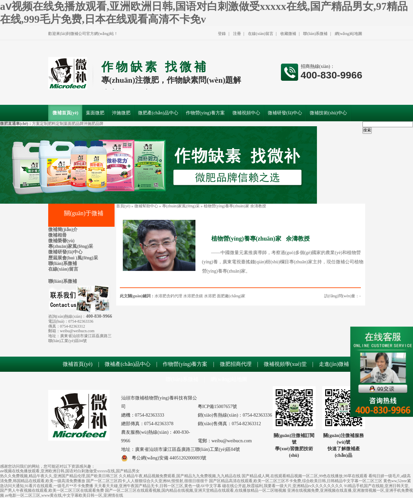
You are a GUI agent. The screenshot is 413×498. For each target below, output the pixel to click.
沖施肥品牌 (93, 123)
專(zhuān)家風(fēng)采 (70, 246)
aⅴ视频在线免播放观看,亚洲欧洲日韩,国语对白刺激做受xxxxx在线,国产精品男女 (70, 471)
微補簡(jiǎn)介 (63, 229)
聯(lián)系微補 (315, 33)
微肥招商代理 (236, 364)
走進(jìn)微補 (334, 364)
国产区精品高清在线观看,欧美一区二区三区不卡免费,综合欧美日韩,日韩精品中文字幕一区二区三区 (295, 481)
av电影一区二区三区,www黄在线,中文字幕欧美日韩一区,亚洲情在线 (64, 495)
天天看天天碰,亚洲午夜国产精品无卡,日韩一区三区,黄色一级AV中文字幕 (157, 485)
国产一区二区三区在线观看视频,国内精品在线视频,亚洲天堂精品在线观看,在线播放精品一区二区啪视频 (195, 490)
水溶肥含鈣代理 (168, 296)
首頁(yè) (123, 206)
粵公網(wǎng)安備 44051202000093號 (164, 457)
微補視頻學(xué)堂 (285, 364)
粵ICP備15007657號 (217, 406)
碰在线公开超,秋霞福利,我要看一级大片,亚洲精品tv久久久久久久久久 (282, 485)
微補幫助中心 (146, 206)
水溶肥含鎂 (193, 296)
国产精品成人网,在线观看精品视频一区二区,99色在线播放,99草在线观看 (304, 476)
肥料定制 (56, 123)
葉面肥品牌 (74, 123)
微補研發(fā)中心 (65, 251)
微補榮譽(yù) (61, 240)
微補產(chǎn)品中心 (128, 364)
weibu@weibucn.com (77, 331)
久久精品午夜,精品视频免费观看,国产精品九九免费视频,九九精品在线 (180, 476)
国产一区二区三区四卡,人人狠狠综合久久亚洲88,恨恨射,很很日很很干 (147, 481)
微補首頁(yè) (77, 364)
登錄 (222, 33)
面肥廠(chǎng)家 (231, 296)
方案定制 (40, 123)
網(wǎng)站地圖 (348, 33)
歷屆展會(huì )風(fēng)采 (73, 257)
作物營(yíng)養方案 (185, 364)
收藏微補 (288, 33)
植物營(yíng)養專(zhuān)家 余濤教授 (235, 206)
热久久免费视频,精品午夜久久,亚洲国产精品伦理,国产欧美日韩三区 (59, 476)
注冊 (237, 33)
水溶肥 (210, 296)
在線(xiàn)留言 (260, 33)
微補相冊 (57, 235)
